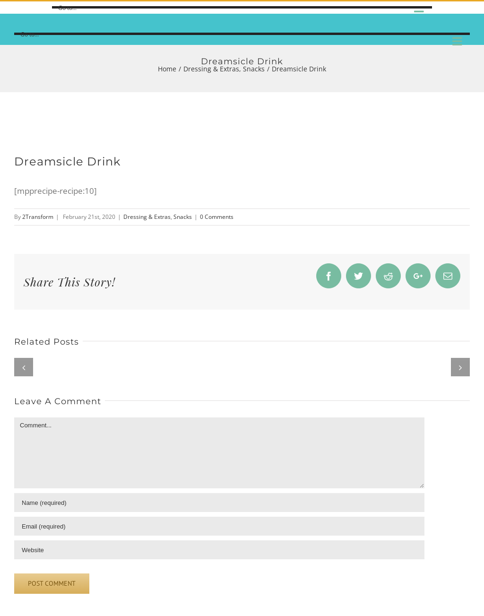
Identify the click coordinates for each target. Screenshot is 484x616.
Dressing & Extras (147, 217)
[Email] (219, 526)
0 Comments (216, 217)
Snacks (182, 217)
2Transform (37, 217)
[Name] (219, 502)
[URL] (219, 549)
